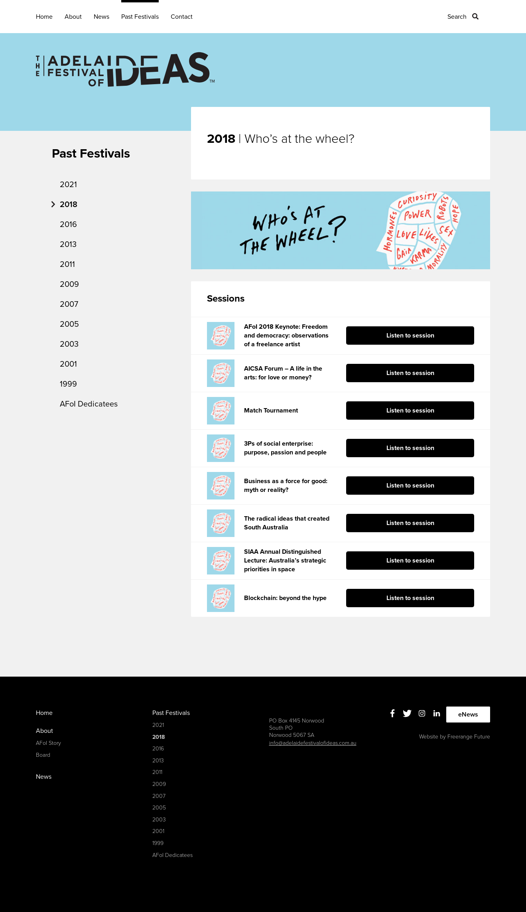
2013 (68, 244)
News (101, 17)
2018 (68, 204)
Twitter (407, 714)
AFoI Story (48, 743)
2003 (69, 344)
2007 (69, 304)
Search (457, 17)
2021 (68, 185)
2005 (69, 324)
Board (43, 755)
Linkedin (436, 714)
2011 (67, 264)
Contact (182, 17)
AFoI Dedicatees (89, 404)
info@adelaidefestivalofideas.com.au (313, 743)
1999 (68, 384)
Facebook (392, 714)
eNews (468, 715)
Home (44, 17)
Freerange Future (468, 736)
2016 (68, 224)
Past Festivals (140, 17)
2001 (68, 364)
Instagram (422, 714)
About (73, 17)
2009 (69, 284)
